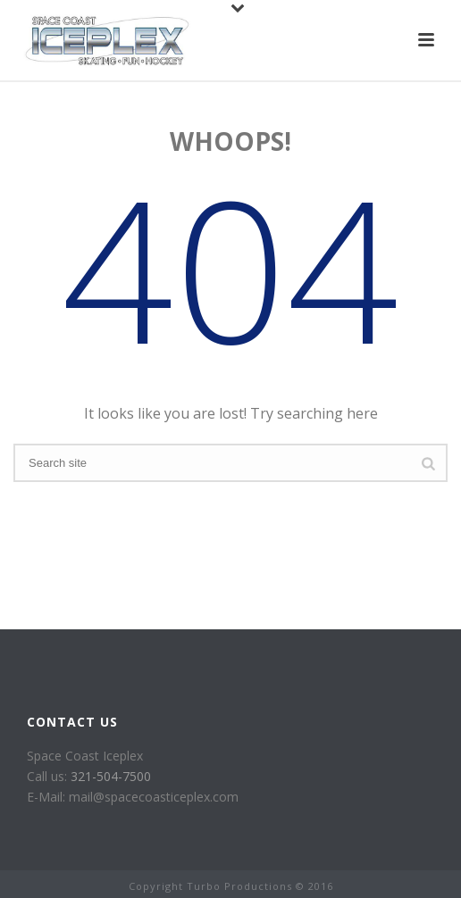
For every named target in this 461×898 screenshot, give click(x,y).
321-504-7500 (111, 776)
